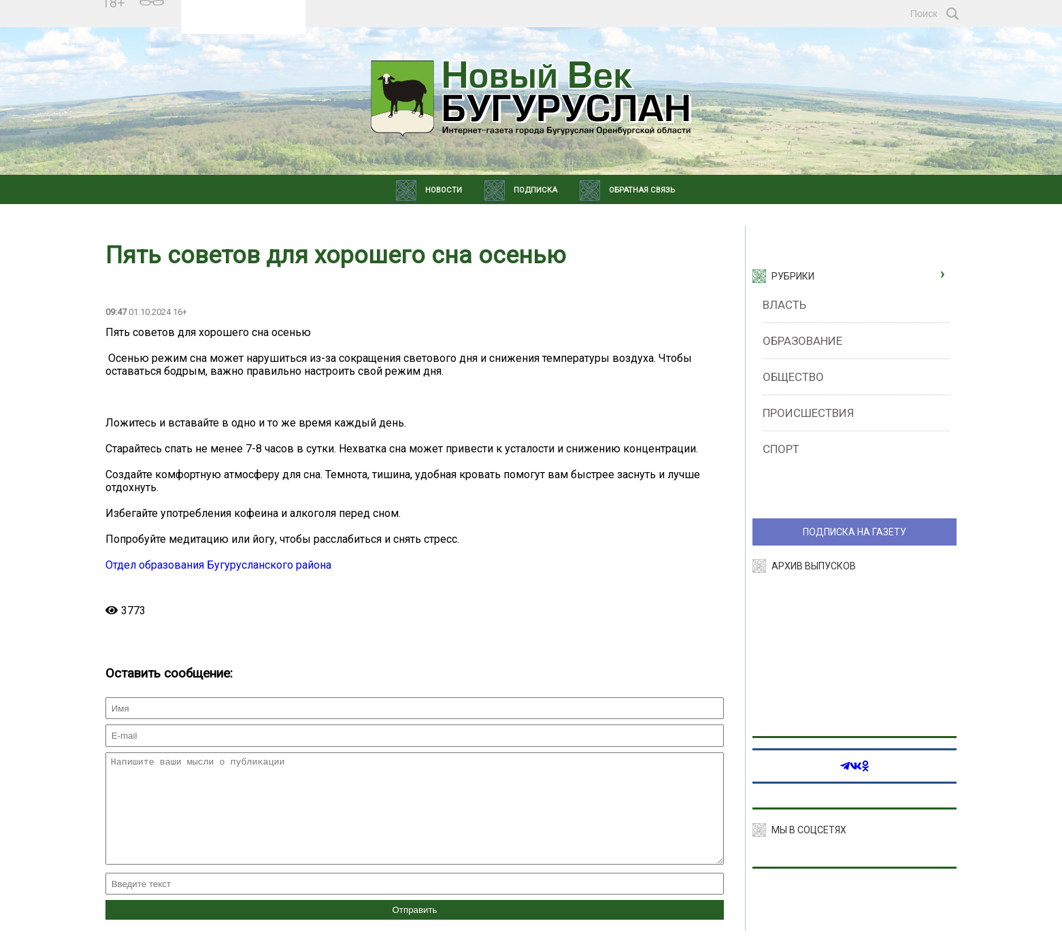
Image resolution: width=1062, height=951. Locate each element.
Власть (784, 305)
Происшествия (808, 413)
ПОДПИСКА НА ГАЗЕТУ (854, 532)
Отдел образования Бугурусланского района (218, 564)
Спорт (781, 449)
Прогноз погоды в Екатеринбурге (243, 19)
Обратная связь (642, 190)
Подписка (535, 190)
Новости (443, 190)
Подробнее (243, 7)
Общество (793, 377)
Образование (802, 341)
